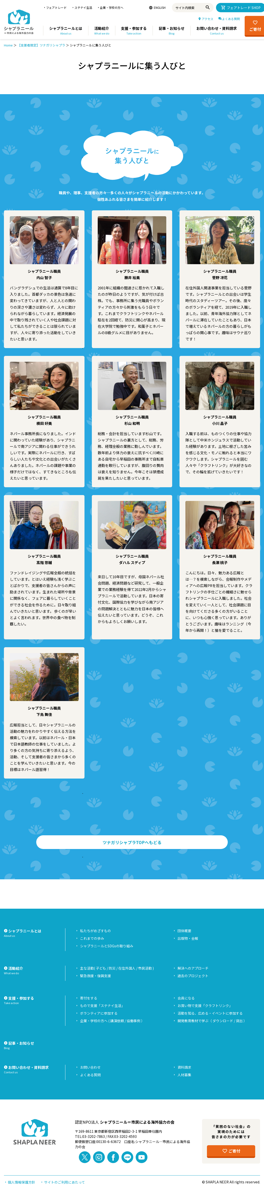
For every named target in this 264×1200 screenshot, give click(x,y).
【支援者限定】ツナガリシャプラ (41, 45)
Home (8, 45)
